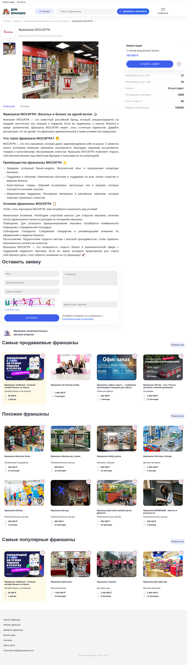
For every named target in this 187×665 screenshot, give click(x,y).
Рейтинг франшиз (12, 625)
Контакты (21, 2)
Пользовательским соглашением (78, 319)
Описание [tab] (9, 106)
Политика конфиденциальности (19, 650)
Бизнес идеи (8, 2)
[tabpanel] (61, 184)
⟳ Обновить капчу (11, 310)
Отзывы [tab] (24, 106)
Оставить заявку (149, 64)
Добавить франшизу (13, 630)
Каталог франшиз (12, 620)
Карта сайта (9, 645)
